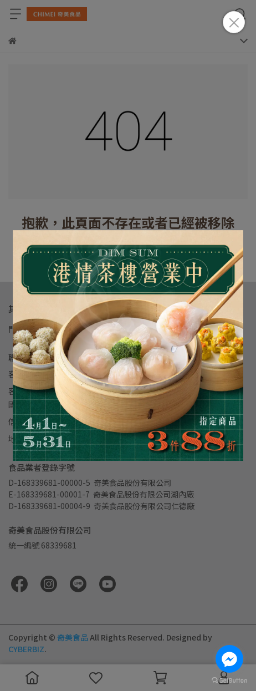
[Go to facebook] (229, 659)
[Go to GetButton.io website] (229, 680)
